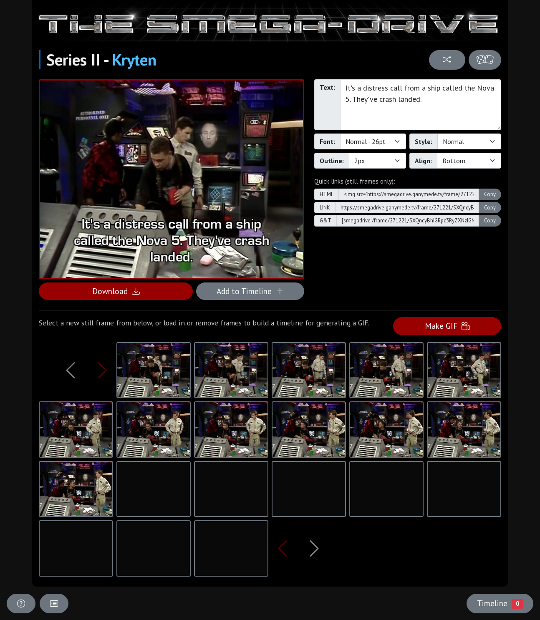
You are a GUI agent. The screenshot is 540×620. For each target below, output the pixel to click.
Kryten (134, 59)
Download (116, 291)
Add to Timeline (250, 291)
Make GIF (447, 325)
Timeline (500, 603)
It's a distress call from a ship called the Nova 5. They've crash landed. (420, 104)
